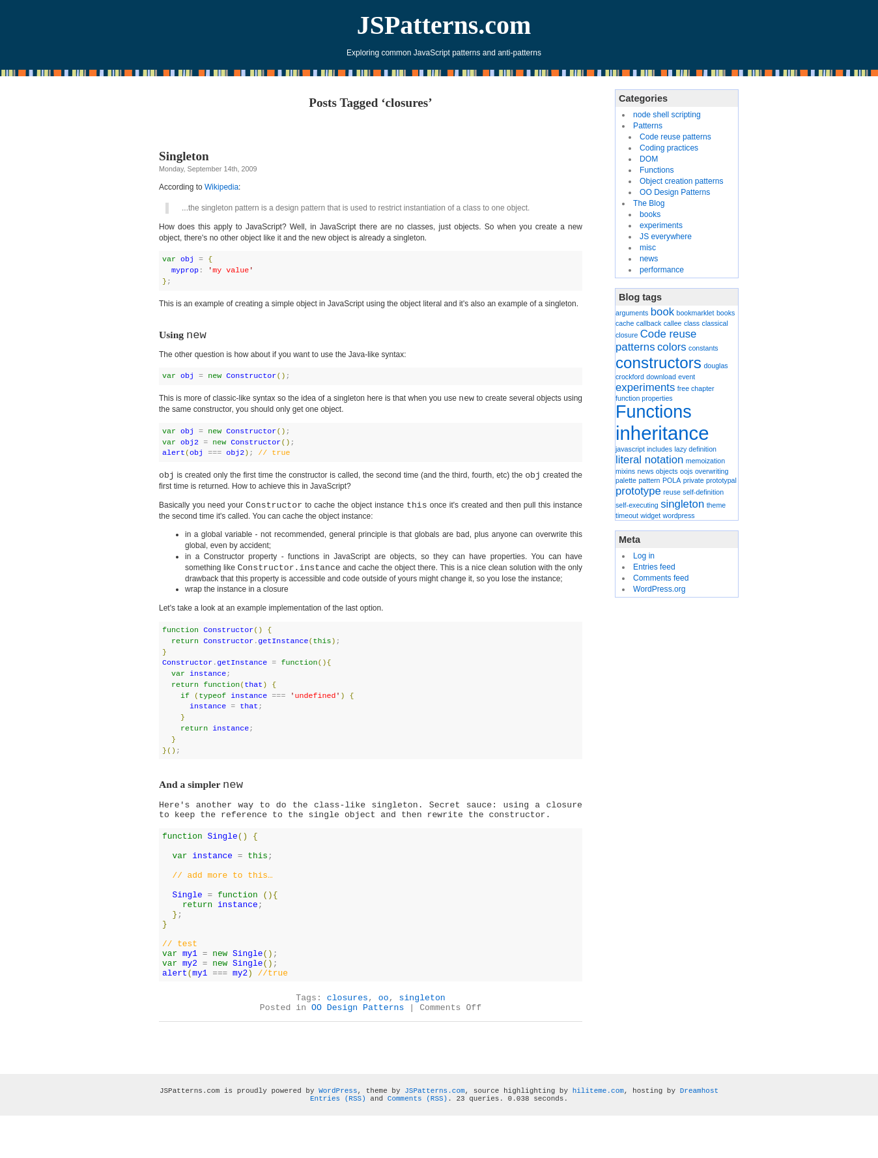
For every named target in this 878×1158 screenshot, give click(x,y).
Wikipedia (221, 187)
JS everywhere (666, 236)
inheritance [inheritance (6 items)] (662, 433)
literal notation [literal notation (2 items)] (649, 460)
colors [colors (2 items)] (672, 347)
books (650, 214)
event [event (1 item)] (686, 377)
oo (383, 1027)
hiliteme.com (598, 1120)
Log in (644, 555)
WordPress (338, 1120)
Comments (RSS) (417, 1128)
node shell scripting (667, 114)
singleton (422, 1027)
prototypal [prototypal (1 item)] (721, 480)
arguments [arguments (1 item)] (632, 313)
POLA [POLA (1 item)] (671, 480)
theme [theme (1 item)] (716, 505)
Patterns (647, 125)
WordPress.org (659, 589)
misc (648, 247)
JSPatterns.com (444, 25)
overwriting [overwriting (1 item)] (712, 471)
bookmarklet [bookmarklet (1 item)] (695, 313)
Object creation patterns (681, 181)
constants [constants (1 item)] (703, 348)
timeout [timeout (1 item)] (627, 515)
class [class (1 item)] (692, 323)
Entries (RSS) (338, 1128)
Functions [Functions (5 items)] (654, 412)
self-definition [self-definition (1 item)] (703, 492)
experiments (661, 225)
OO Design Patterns (357, 1037)
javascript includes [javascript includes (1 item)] (644, 449)
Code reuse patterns (675, 136)
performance (662, 269)
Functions (656, 170)
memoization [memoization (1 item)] (705, 461)
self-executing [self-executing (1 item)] (637, 505)
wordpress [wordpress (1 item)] (679, 515)
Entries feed (654, 567)
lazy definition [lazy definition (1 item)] (695, 449)
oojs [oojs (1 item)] (686, 471)
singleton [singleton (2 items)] (682, 504)
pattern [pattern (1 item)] (649, 480)
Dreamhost (699, 1120)
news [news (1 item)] (646, 471)
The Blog (648, 203)
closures (347, 1027)
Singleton (184, 156)
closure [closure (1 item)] (627, 335)
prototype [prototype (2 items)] (638, 491)
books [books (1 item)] (725, 313)
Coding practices (669, 147)
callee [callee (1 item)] (673, 323)
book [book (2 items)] (662, 312)
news (649, 258)
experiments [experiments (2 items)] (645, 387)
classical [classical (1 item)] (715, 323)
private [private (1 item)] (693, 480)
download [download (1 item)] (661, 377)
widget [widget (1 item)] (650, 515)
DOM (649, 159)
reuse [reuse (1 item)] (672, 492)
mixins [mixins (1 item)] (625, 471)
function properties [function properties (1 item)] (644, 398)
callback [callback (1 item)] (649, 323)
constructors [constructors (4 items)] (658, 362)
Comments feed (660, 578)
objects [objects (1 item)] (667, 471)
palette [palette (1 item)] (626, 480)
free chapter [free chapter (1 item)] (696, 388)
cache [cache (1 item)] (625, 323)
